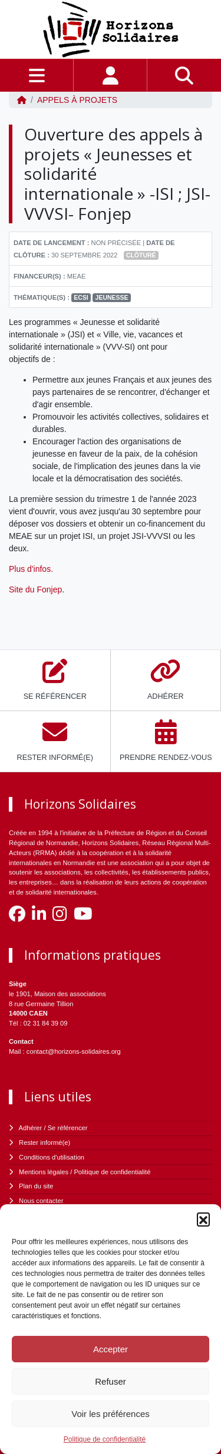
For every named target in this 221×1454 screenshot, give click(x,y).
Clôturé (141, 255)
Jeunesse (111, 297)
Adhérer (30, 1127)
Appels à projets (77, 100)
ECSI (81, 297)
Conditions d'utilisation (51, 1157)
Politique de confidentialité (105, 1439)
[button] (203, 1219)
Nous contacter (41, 1200)
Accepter (110, 1349)
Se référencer (68, 1127)
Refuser (110, 1381)
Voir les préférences (110, 1414)
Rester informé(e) (44, 1142)
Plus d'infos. (32, 569)
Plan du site (36, 1186)
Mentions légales (43, 1171)
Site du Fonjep (35, 589)
